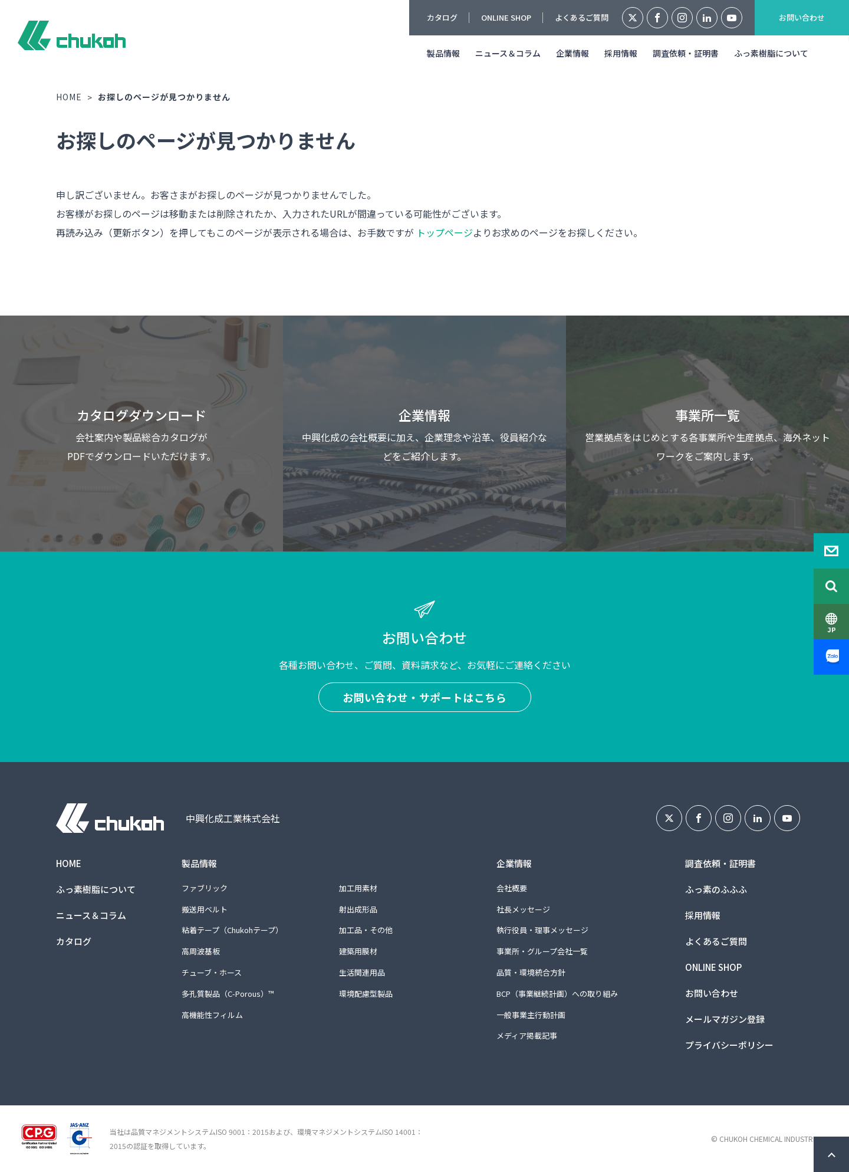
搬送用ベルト (205, 909)
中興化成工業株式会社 (72, 35)
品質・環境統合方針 (530, 972)
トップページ (444, 232)
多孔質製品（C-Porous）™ (228, 993)
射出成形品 (358, 909)
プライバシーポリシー (729, 1045)
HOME (69, 97)
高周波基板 (201, 951)
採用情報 (620, 53)
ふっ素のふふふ (716, 889)
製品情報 (443, 53)
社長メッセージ (523, 909)
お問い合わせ (802, 17)
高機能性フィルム (212, 1014)
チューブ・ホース (212, 972)
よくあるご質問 (581, 17)
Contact (831, 551)
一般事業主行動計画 (530, 1014)
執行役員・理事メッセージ (542, 929)
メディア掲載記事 (526, 1035)
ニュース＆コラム (508, 53)
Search (831, 586)
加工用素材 (358, 888)
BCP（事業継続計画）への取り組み (557, 993)
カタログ (442, 17)
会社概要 (511, 888)
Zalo (831, 657)
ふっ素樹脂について (771, 53)
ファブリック (205, 888)
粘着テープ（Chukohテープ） (232, 929)
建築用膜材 (358, 951)
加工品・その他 (366, 929)
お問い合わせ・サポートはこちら (425, 697)
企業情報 (572, 53)
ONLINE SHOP (506, 17)
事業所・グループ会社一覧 (542, 951)
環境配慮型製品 (366, 993)
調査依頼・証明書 (686, 53)
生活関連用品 (362, 972)
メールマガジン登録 (725, 1019)
